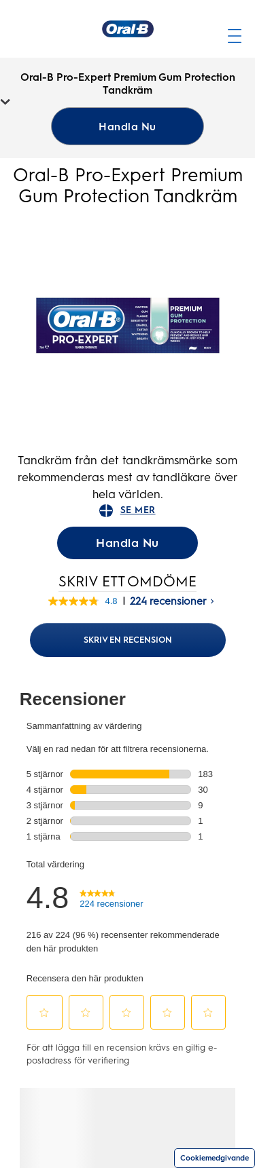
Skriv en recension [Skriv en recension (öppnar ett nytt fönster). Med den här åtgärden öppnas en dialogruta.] (128, 640)
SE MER (127, 510)
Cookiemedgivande (214, 1158)
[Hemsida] (128, 29)
